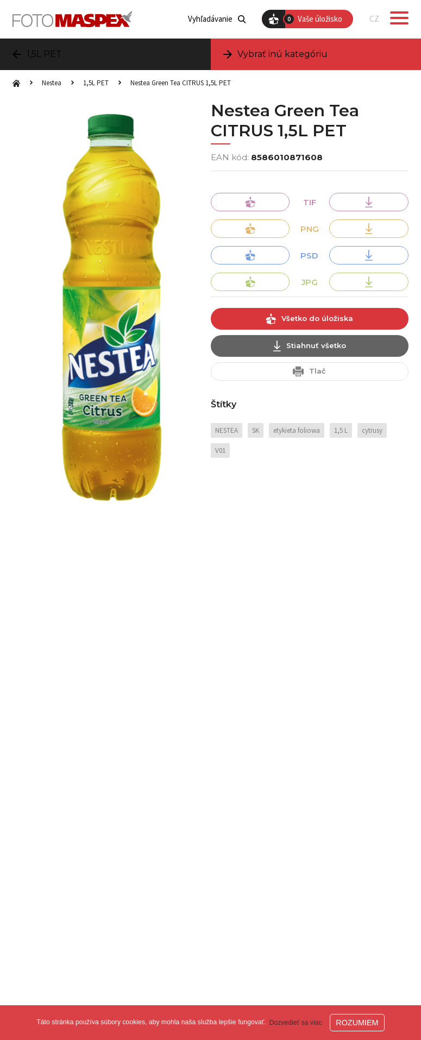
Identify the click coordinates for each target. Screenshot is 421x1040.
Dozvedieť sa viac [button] (295, 1022)
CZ (374, 19)
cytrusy (372, 430)
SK (255, 430)
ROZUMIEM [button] (357, 1022)
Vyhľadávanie (217, 19)
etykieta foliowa (296, 430)
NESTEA (226, 430)
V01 (220, 450)
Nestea (51, 82)
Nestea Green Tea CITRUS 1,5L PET (180, 82)
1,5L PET (96, 82)
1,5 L (341, 430)
